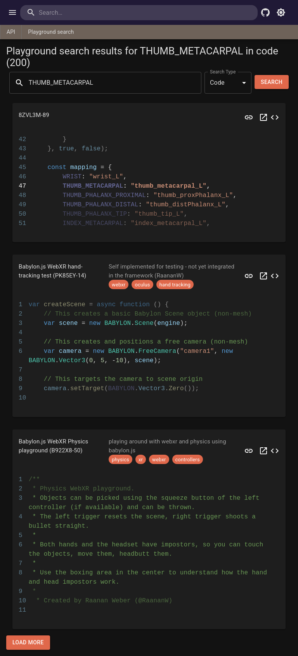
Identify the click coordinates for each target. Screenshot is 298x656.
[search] (70, 12)
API (11, 32)
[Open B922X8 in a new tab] (263, 450)
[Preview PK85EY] (248, 275)
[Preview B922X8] (248, 450)
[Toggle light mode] (281, 12)
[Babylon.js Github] (265, 12)
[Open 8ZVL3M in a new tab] (263, 117)
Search (272, 82)
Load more (28, 642)
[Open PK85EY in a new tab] (263, 275)
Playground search (51, 32)
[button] (149, 117)
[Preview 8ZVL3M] (248, 117)
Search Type (223, 71)
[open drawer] (12, 12)
